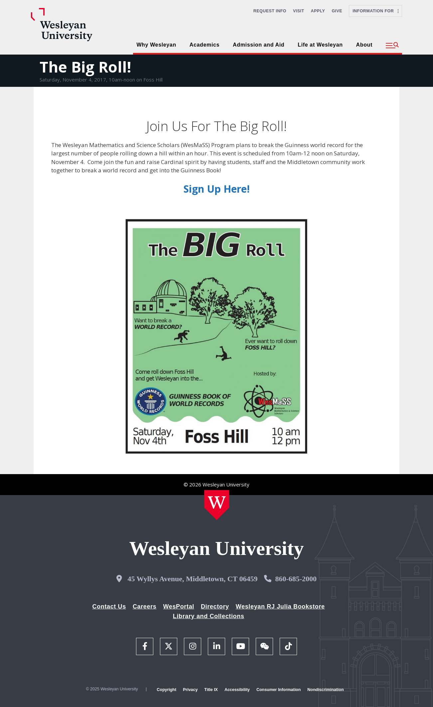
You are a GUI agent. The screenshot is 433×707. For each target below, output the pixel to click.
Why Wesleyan (156, 45)
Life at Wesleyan (320, 45)
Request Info (269, 11)
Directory (215, 606)
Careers (145, 606)
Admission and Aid (258, 45)
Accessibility (237, 689)
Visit (298, 11)
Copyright (166, 689)
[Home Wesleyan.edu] (216, 505)
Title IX (211, 689)
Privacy (190, 689)
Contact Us (109, 606)
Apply (318, 11)
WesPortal (178, 606)
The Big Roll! (85, 67)
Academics (204, 45)
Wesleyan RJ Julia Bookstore (280, 606)
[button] (392, 45)
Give (337, 11)
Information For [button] (375, 11)
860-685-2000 (296, 579)
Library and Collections (208, 616)
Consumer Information (278, 689)
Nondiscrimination (325, 689)
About (364, 45)
